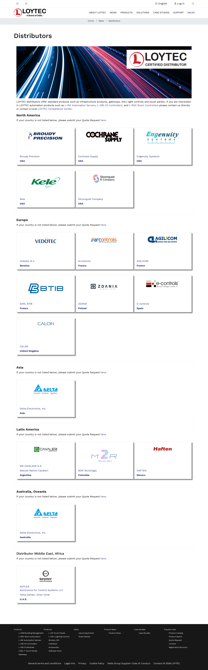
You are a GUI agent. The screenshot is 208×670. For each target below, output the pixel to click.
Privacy (82, 663)
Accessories (54, 647)
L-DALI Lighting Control (59, 637)
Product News (110, 629)
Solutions (142, 12)
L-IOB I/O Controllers (109, 105)
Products (126, 12)
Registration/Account (178, 647)
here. (104, 120)
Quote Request (175, 640)
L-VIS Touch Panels (57, 633)
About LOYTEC (97, 12)
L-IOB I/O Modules (26, 647)
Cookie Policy (97, 663)
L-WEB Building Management (31, 633)
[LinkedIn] (26, 3)
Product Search (175, 637)
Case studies (161, 12)
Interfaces (53, 644)
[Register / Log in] (175, 3)
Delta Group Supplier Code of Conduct (128, 663)
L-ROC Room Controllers (143, 105)
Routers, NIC (54, 640)
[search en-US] (193, 3)
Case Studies (139, 629)
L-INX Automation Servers (80, 105)
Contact (172, 644)
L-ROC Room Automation (30, 637)
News (113, 12)
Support (178, 12)
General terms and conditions (44, 663)
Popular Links (170, 629)
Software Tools (55, 651)
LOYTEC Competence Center (55, 108)
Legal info (69, 663)
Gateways (23, 654)
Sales (191, 12)
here (103, 224)
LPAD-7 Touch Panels (28, 651)
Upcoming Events (86, 633)
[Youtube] (17, 3)
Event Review (84, 637)
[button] (161, 3)
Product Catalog (176, 633)
